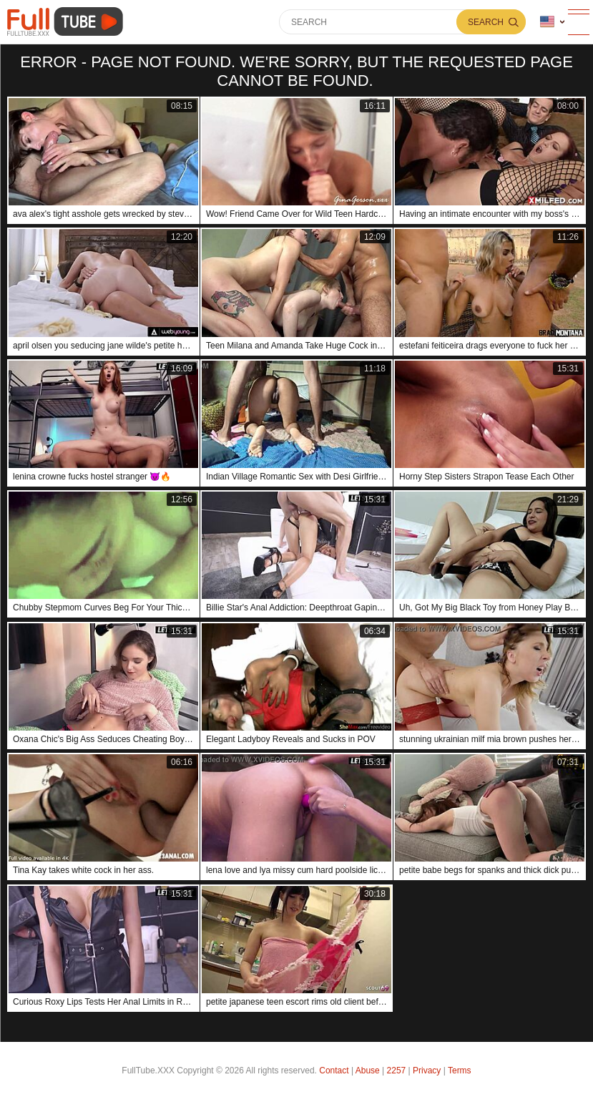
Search (486, 22)
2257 (396, 1071)
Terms (459, 1071)
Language (547, 22)
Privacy (427, 1071)
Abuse (368, 1071)
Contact (333, 1071)
